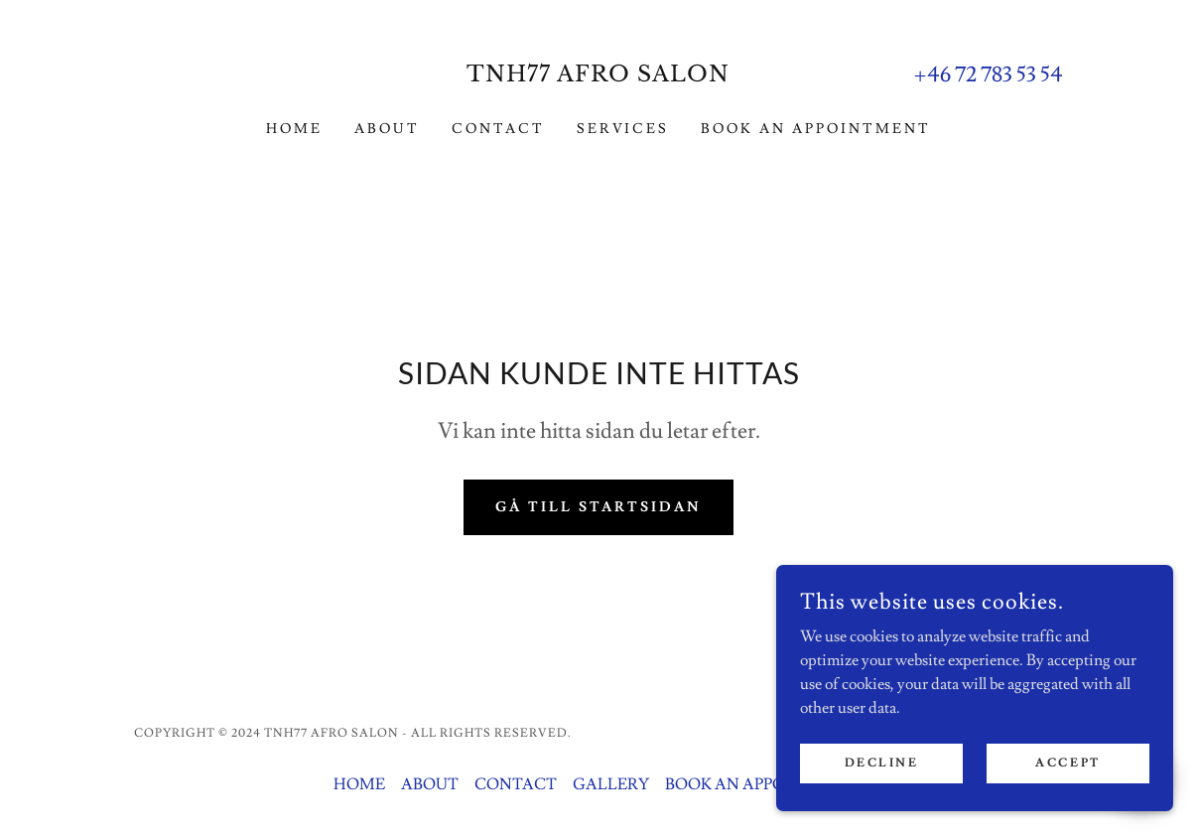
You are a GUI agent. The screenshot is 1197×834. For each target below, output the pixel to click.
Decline (882, 763)
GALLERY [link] (611, 784)
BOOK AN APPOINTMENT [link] (816, 129)
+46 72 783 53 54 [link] (988, 75)
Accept (1067, 763)
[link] (598, 76)
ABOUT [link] (387, 129)
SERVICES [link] (623, 129)
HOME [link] (294, 129)
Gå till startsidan (598, 507)
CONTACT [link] (498, 129)
